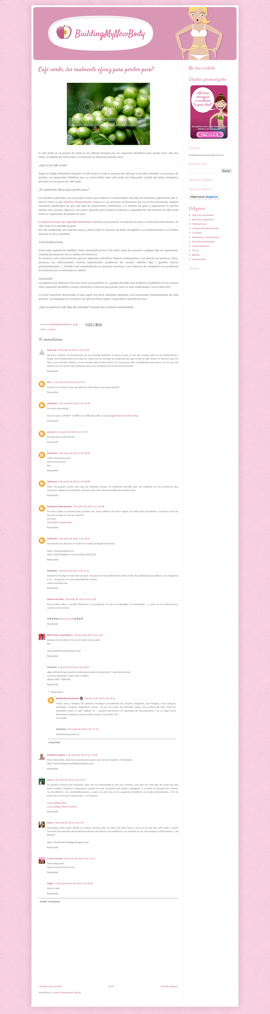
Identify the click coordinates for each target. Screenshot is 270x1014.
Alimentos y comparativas (205, 237)
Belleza (196, 254)
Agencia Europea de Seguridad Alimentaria (67, 222)
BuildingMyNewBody (67, 698)
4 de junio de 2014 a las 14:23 (74, 667)
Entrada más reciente (50, 986)
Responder (52, 371)
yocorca (51, 431)
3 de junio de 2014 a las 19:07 (74, 538)
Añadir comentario (50, 901)
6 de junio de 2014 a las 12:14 (79, 858)
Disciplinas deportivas (203, 241)
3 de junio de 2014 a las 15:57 (72, 431)
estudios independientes (78, 202)
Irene (50, 822)
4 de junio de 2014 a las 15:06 (82, 754)
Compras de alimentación (205, 228)
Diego (50, 883)
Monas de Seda (55, 599)
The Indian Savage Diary (59, 522)
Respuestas (57, 692)
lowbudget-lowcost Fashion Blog (121, 415)
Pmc (49, 382)
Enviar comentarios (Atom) (67, 992)
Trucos (195, 250)
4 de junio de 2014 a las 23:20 (69, 779)
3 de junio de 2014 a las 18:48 (88, 506)
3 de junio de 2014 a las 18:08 (74, 481)
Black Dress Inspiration (59, 635)
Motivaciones (199, 223)
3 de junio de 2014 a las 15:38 (74, 403)
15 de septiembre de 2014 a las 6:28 (73, 883)
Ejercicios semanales (203, 215)
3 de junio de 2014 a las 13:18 (73, 350)
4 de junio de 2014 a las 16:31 (100, 698)
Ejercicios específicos (203, 219)
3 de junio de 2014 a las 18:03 (74, 453)
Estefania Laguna (56, 754)
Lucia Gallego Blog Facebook (62, 806)
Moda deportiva (200, 246)
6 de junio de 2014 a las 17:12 (83, 729)
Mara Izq (51, 350)
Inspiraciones (199, 259)
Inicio (111, 986)
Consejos (197, 232)
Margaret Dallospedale (59, 506)
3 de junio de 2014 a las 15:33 (69, 382)
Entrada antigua (169, 986)
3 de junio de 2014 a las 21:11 (74, 570)
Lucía (50, 779)
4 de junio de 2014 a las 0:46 (88, 635)
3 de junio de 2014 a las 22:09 (80, 599)
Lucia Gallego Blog (56, 802)
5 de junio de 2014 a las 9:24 (69, 822)
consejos (51, 329)
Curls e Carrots (55, 858)
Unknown (52, 403)
